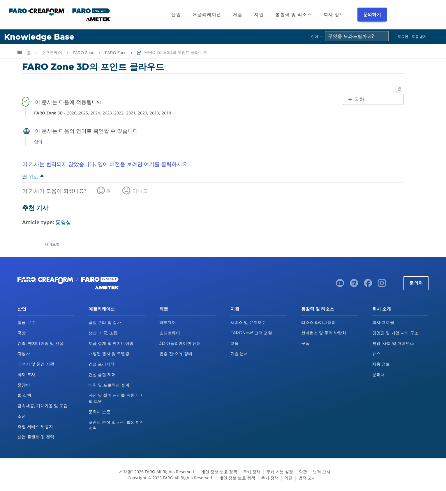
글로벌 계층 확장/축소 (19, 51)
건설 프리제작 (102, 364)
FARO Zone (84, 52)
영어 (38, 141)
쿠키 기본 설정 (279, 471)
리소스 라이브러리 (318, 322)
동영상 (63, 222)
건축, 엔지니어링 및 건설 (40, 343)
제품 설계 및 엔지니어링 (111, 343)
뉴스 (376, 353)
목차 (359, 100)
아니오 (140, 190)
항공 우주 (26, 322)
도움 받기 (419, 36)
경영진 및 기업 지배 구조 (395, 332)
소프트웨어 (52, 52)
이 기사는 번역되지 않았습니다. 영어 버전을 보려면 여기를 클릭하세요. (105, 163)
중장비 (23, 385)
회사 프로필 (383, 322)
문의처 (416, 283)
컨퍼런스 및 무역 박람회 (323, 332)
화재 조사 (26, 374)
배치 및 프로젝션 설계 (109, 385)
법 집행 (24, 395)
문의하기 (372, 14)
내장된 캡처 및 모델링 (109, 353)
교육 (234, 343)
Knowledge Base (39, 37)
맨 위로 (30, 176)
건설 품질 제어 (102, 374)
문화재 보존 (99, 411)
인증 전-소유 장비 (175, 353)
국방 (21, 332)
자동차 (23, 353)
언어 (314, 36)
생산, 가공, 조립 (103, 332)
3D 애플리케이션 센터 (180, 343)
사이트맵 (52, 244)
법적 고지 (321, 471)
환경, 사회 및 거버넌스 (393, 343)
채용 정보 (381, 364)
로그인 (403, 36)
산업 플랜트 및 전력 (35, 436)
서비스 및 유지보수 (248, 322)
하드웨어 (167, 322)
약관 (303, 471)
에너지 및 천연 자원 (35, 364)
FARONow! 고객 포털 (251, 332)
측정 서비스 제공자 (35, 426)
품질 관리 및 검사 (105, 322)
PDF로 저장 (398, 90)
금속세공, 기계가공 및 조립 (42, 405)
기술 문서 (239, 353)
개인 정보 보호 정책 (219, 471)
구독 (305, 343)
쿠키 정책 (251, 471)
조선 (21, 416)
